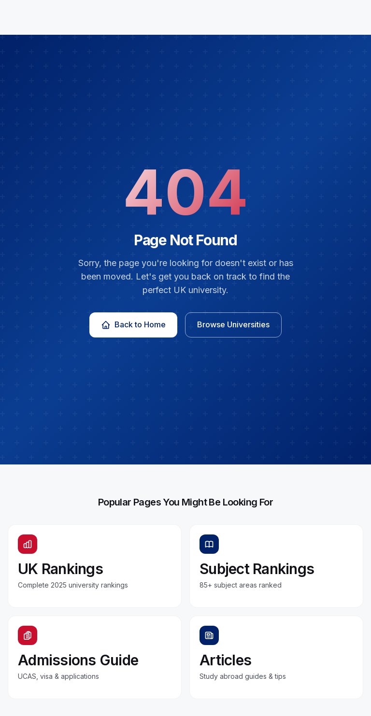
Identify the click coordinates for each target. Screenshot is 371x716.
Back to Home (133, 325)
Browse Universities (233, 324)
